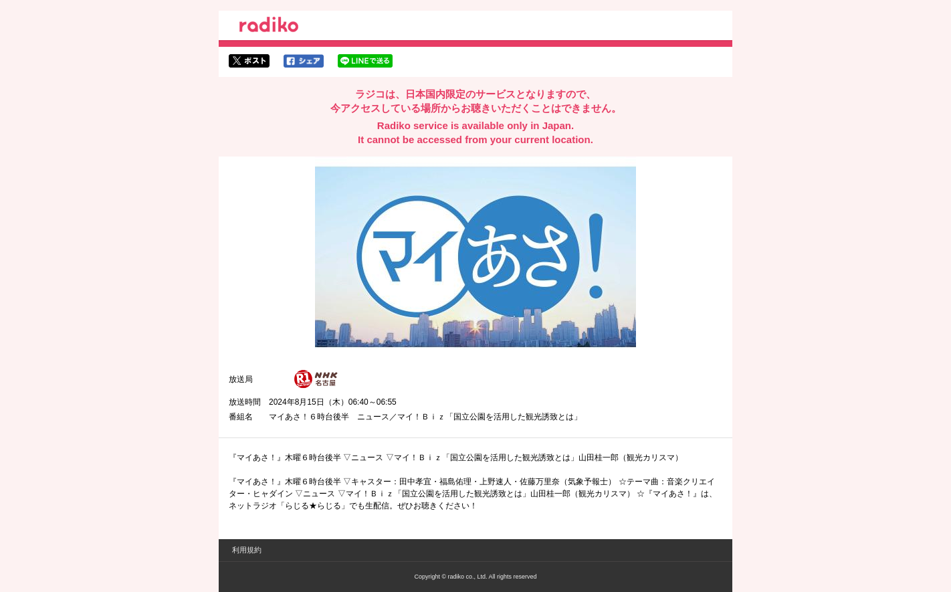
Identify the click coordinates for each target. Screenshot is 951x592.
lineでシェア (365, 61)
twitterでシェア (249, 61)
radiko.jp (269, 27)
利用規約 (246, 550)
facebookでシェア (304, 61)
